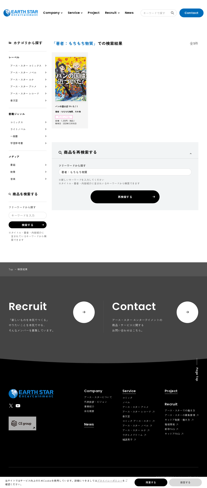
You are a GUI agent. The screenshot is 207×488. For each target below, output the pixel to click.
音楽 (12, 179)
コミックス (16, 122)
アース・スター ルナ (22, 79)
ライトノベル (18, 129)
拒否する (185, 482)
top (11, 269)
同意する (151, 482)
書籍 (12, 164)
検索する (174, 13)
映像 (12, 172)
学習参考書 (16, 143)
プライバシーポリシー (109, 480)
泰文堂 (14, 100)
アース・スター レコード (24, 93)
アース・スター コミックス (26, 65)
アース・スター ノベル (23, 72)
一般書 (14, 136)
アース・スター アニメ (23, 86)
